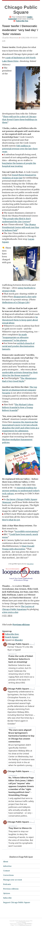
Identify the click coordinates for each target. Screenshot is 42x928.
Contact (6, 871)
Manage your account (12, 880)
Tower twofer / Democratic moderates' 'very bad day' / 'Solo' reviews (20, 30)
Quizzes (6, 893)
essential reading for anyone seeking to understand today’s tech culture (21, 490)
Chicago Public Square (24, 921)
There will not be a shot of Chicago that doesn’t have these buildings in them (19, 119)
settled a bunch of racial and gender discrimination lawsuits (18, 346)
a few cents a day (10, 612)
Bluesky (19, 640)
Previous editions (21, 624)
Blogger (24, 922)
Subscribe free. (12, 634)
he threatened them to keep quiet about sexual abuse (20, 320)
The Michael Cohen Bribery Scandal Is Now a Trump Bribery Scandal (17, 407)
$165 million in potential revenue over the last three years (20, 149)
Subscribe (7, 898)
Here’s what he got (11, 520)
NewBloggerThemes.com (25, 925)
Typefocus (20, 923)
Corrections (8, 875)
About (5, 861)
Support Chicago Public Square (16, 902)
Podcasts (7, 884)
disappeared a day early (25, 296)
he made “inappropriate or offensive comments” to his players (15, 337)
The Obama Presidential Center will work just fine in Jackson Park (20, 227)
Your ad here (30, 564)
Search (11, 637)
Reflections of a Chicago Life (15, 302)
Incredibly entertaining (26, 531)
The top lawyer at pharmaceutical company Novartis (19, 390)
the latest (11, 499)
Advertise (7, 866)
